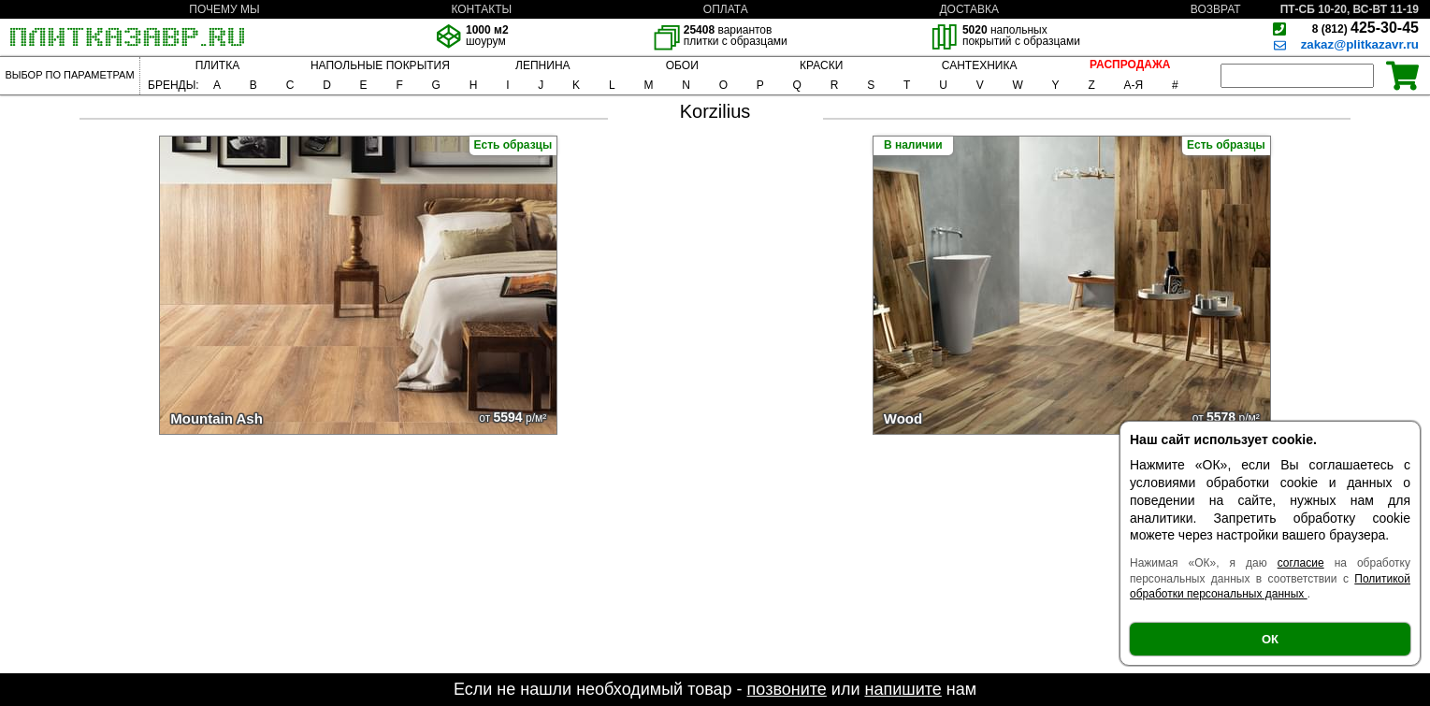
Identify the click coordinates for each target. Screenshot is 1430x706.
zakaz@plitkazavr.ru (1360, 44)
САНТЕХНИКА (980, 65)
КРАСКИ (821, 65)
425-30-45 (1365, 28)
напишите (902, 689)
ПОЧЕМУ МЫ (224, 9)
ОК (1270, 639)
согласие (1301, 562)
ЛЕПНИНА (542, 65)
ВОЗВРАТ (1216, 9)
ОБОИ (682, 65)
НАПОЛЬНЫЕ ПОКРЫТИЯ (380, 65)
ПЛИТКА (217, 65)
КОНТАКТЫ (481, 9)
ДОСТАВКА (969, 9)
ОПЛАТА (725, 9)
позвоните (787, 689)
